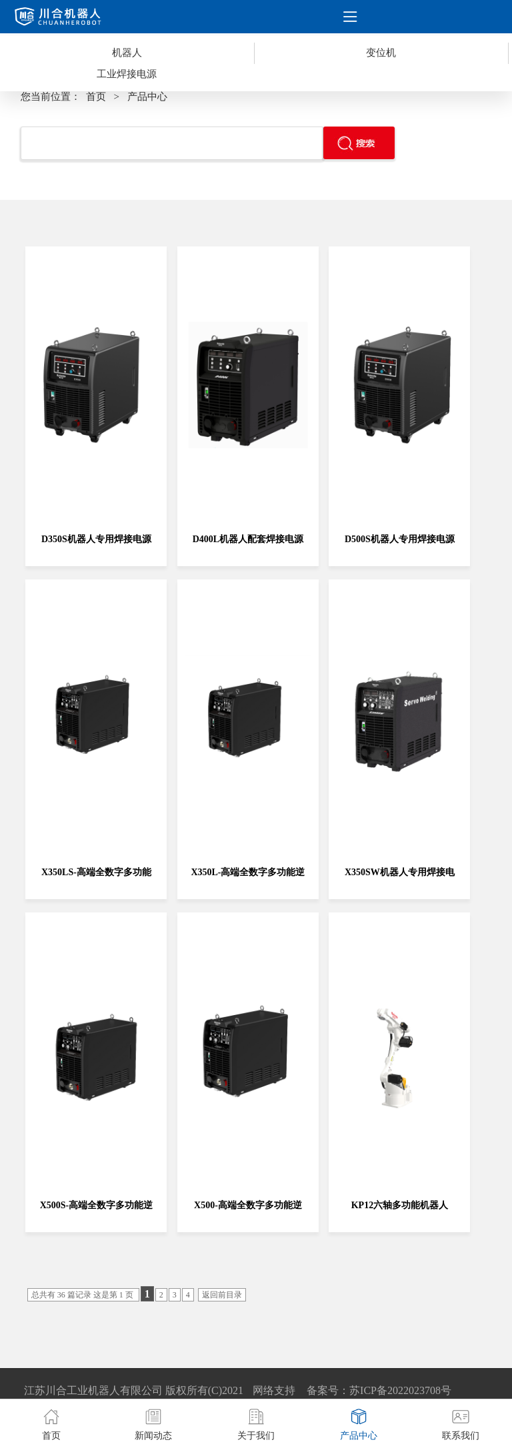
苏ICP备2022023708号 (400, 1390)
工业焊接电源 (127, 74)
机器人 (127, 52)
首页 (96, 96)
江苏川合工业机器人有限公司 (93, 1390)
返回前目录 (222, 1294)
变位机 (381, 52)
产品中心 (147, 96)
